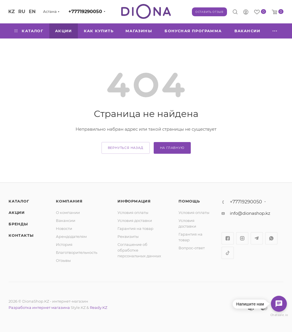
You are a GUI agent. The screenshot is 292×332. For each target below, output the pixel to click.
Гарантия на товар (135, 228)
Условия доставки (134, 220)
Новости (64, 228)
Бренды (18, 224)
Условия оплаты (132, 212)
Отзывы (63, 260)
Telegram (257, 238)
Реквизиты (128, 236)
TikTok (228, 253)
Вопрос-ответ (192, 248)
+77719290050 (85, 11)
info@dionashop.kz (250, 213)
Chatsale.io (278, 315)
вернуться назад (125, 148)
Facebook (228, 238)
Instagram (242, 238)
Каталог (19, 201)
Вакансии (65, 220)
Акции (17, 212)
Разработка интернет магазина (39, 307)
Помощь (189, 201)
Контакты (21, 235)
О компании (68, 212)
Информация (134, 201)
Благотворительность (76, 252)
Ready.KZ (98, 307)
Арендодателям (71, 236)
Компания (69, 201)
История (64, 244)
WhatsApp (271, 238)
